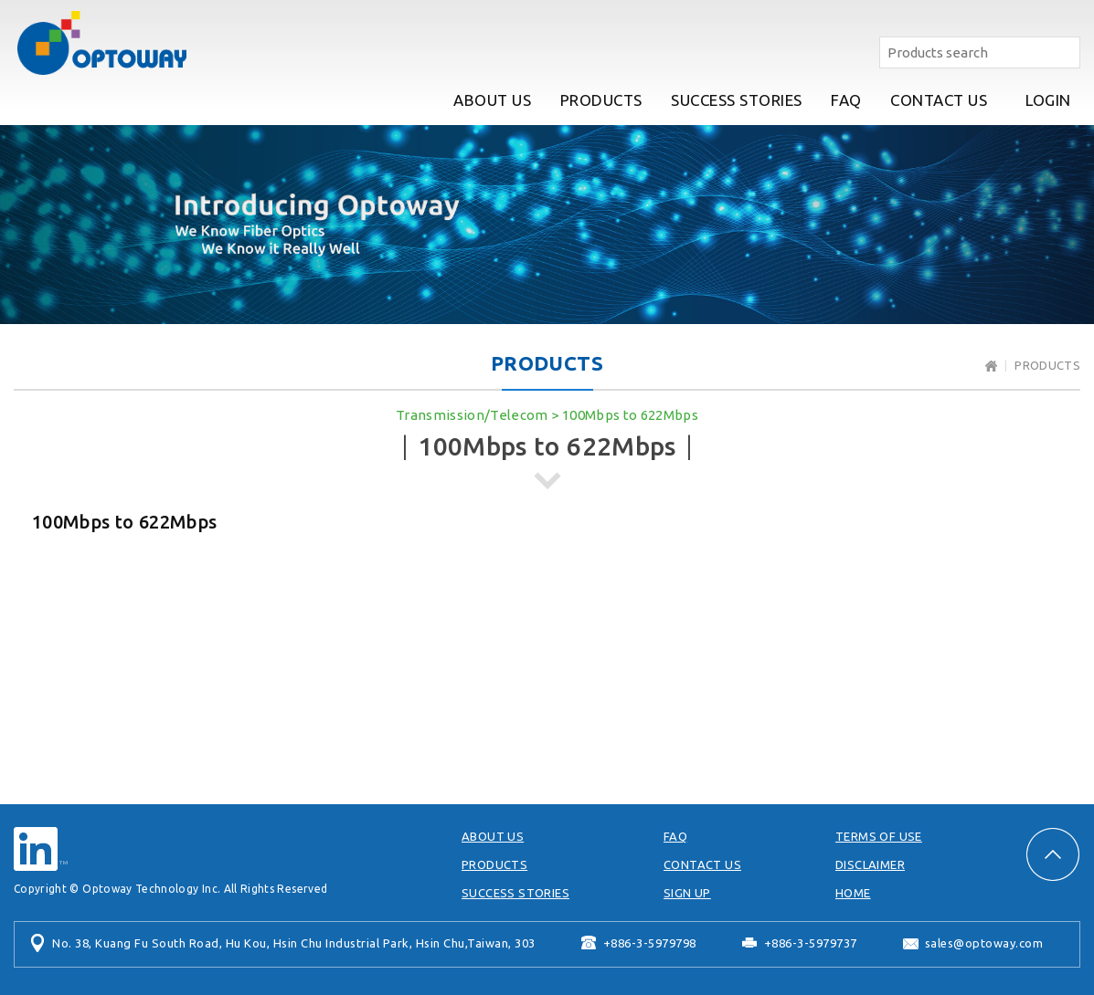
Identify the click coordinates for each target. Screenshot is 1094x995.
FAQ (846, 100)
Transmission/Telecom (472, 415)
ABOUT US (492, 100)
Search (1064, 52)
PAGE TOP (1052, 854)
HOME (853, 892)
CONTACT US (938, 100)
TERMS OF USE (878, 836)
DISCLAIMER (870, 864)
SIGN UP (687, 892)
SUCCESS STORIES (736, 100)
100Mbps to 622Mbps (630, 415)
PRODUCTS (601, 100)
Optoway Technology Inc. (101, 43)
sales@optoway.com (984, 943)
